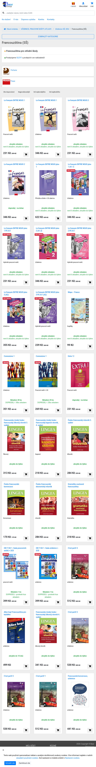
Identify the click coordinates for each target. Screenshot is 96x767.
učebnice (38, 582)
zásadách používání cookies (27, 758)
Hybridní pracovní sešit (10, 262)
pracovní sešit (7, 582)
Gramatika (70, 518)
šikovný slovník (40, 646)
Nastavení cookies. (72, 758)
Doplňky (70, 326)
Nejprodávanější (24, 92)
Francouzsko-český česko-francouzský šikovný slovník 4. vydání (48, 614)
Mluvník (69, 454)
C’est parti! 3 (73, 612)
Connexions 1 (9, 356)
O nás (16, 19)
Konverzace (7, 518)
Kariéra (41, 19)
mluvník (37, 518)
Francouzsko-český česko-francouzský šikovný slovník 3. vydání (16, 422)
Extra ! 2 (71, 356)
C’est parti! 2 (9, 676)
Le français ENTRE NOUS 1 (14, 100)
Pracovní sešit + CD (41, 390)
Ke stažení (6, 19)
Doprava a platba (28, 19)
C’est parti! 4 (73, 548)
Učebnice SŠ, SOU (62, 29)
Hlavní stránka (11, 29)
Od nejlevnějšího (40, 92)
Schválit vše (10, 763)
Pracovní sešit (8, 134)
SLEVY (19, 58)
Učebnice (38, 134)
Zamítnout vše (24, 763)
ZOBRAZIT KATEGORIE (48, 36)
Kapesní (38, 454)
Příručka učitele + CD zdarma (44, 198)
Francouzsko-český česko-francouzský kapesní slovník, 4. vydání (47, 422)
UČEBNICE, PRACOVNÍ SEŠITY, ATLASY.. (36, 29)
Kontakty (50, 19)
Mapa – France (74, 292)
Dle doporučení (9, 92)
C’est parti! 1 (41, 676)
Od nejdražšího (54, 92)
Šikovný (5, 454)
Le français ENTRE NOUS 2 (78, 100)
